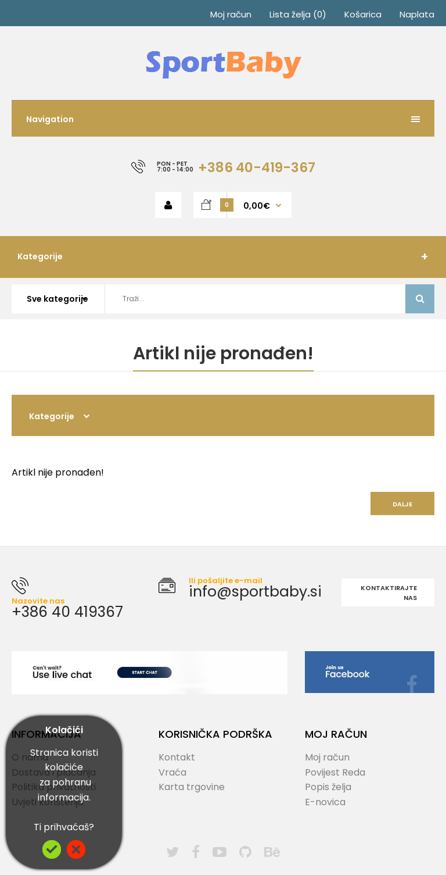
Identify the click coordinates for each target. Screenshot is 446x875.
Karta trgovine (192, 787)
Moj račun (230, 14)
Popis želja (328, 787)
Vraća (172, 772)
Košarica (363, 14)
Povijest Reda (335, 772)
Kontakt (177, 757)
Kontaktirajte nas (389, 593)
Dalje (402, 504)
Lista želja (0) (297, 14)
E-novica (325, 802)
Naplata (417, 14)
